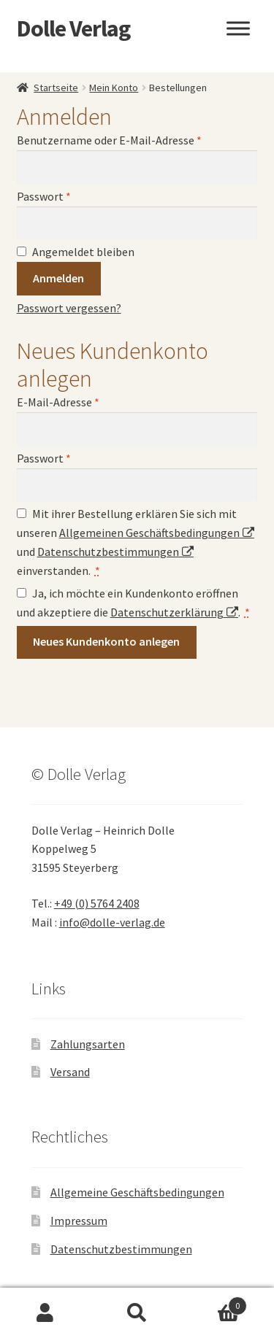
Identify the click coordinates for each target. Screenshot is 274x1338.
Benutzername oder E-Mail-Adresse (109, 140)
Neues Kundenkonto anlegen (106, 641)
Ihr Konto (45, 1313)
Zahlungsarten (87, 1044)
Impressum (78, 1220)
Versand (70, 1071)
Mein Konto (113, 87)
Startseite (56, 87)
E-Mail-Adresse (58, 402)
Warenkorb (215, 1302)
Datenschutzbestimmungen (108, 551)
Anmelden (58, 278)
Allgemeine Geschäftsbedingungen (137, 1192)
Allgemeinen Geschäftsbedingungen (149, 532)
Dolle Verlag (73, 28)
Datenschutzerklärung (167, 612)
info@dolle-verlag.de (112, 922)
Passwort (44, 196)
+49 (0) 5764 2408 (97, 903)
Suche (137, 1313)
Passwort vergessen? (69, 308)
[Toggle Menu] (238, 28)
